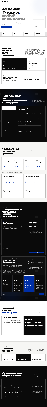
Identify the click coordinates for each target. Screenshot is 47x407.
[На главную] (4, 1)
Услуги (28, 1)
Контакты (39, 1)
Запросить (36, 253)
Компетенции (24, 1)
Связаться (15, 27)
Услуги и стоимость (7, 27)
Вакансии (35, 1)
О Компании (43, 1)
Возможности (19, 1)
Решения (31, 1)
